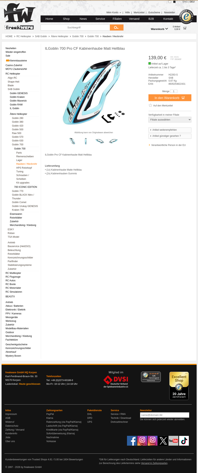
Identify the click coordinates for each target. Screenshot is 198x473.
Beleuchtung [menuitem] (14, 250)
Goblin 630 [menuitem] (17, 140)
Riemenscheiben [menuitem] (25, 156)
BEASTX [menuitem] (10, 296)
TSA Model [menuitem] (13, 237)
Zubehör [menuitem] (14, 221)
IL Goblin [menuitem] (14, 108)
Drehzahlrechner (119, 422)
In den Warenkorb (169, 98)
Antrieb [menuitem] (11, 242)
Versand (134, 18)
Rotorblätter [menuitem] (16, 217)
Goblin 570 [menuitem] (17, 137)
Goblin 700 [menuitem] (17, 144)
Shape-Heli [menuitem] (13, 81)
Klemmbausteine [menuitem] (16, 60)
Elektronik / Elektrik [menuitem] (16, 309)
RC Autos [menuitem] (11, 280)
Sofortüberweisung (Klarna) (60, 433)
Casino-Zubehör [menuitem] (14, 65)
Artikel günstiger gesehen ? (165, 136)
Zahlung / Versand (14, 429)
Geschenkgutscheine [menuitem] (17, 344)
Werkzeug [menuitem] (11, 321)
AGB (7, 418)
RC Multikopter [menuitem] (13, 273)
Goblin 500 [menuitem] (17, 129)
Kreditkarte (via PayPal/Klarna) (62, 429)
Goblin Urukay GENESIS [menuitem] (25, 206)
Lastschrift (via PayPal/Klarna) (62, 425)
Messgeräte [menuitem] (12, 317)
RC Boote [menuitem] (11, 284)
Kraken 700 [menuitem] (18, 210)
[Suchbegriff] (75, 27)
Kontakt (168, 18)
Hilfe (127, 12)
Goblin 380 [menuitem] (17, 121)
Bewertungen (76, 459)
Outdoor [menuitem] (10, 332)
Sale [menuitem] (8, 55)
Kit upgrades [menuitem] (22, 182)
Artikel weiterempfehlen (163, 130)
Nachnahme (52, 437)
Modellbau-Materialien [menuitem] (17, 328)
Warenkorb (159, 29)
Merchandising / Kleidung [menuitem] (23, 225)
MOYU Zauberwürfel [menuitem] (16, 69)
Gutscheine (154, 12)
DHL (89, 414)
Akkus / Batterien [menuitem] (14, 306)
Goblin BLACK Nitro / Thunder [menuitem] (23, 196)
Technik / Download (121, 418)
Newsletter (169, 12)
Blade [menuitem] (11, 85)
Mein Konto (114, 12)
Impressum (11, 414)
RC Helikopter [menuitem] (13, 73)
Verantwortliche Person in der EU (168, 145)
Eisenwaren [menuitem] (16, 214)
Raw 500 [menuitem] (16, 133)
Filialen (117, 18)
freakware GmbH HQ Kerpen (21, 372)
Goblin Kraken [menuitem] (17, 97)
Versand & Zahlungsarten (154, 463)
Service (100, 18)
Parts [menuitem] (19, 152)
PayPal (50, 414)
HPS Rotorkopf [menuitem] (24, 167)
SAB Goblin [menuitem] (14, 89)
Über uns (10, 441)
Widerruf (9, 422)
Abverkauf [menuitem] (11, 352)
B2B (151, 18)
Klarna (49, 418)
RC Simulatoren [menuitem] (14, 291)
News (83, 18)
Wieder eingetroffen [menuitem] (16, 52)
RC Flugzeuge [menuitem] (13, 276)
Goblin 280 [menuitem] (17, 118)
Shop (66, 18)
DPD (89, 418)
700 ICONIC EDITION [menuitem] (25, 187)
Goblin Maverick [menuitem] (18, 100)
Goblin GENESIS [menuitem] (19, 93)
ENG (185, 1)
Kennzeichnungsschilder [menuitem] (20, 257)
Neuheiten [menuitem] (11, 48)
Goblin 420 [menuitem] (17, 125)
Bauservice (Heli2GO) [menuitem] (19, 246)
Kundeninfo (11, 433)
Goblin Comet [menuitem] (19, 202)
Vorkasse (51, 441)
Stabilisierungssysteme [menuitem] (20, 265)
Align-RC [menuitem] (12, 77)
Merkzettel (139, 12)
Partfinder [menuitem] (13, 261)
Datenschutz (12, 425)
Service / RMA (118, 414)
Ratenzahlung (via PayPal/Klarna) (64, 422)
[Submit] (116, 27)
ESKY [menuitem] (11, 229)
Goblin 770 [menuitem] (17, 191)
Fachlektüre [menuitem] (12, 339)
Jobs (7, 437)
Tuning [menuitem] (19, 171)
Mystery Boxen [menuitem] (13, 355)
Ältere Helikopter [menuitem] (18, 114)
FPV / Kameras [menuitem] (13, 313)
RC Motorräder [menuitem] (13, 288)
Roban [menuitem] (11, 233)
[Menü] (158, 374)
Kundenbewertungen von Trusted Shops (26, 459)
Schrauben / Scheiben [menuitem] (22, 177)
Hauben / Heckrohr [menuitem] (26, 164)
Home (49, 18)
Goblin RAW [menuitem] (16, 104)
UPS (89, 422)
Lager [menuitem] (19, 160)
